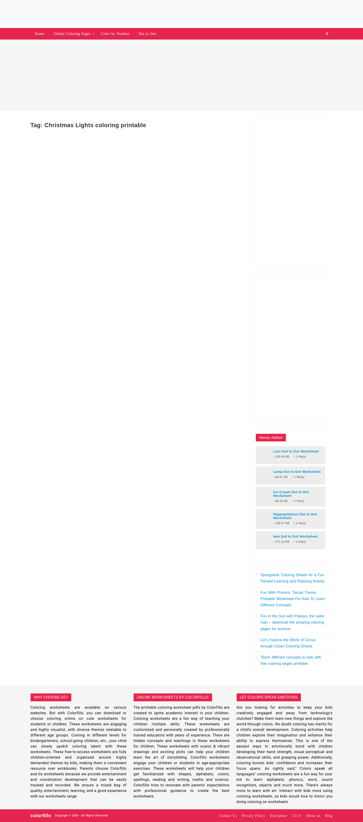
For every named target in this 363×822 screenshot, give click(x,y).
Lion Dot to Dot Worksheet (296, 451)
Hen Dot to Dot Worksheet (295, 536)
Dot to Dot (147, 34)
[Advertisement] (181, 75)
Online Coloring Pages (72, 34)
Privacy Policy (253, 816)
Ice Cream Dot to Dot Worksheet (291, 494)
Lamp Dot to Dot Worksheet (297, 472)
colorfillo (41, 815)
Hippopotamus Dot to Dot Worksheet (295, 516)
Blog (328, 816)
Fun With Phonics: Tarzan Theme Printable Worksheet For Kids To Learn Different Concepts (292, 599)
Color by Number (115, 34)
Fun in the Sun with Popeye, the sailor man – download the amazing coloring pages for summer (292, 622)
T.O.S (296, 816)
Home (40, 34)
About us (313, 816)
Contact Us (228, 816)
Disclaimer (278, 816)
